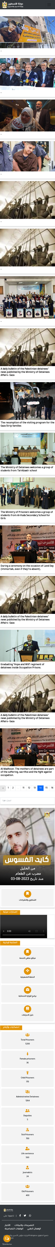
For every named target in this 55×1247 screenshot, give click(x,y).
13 (35, 788)
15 (46, 788)
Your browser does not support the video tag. (23, 926)
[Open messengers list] (7, 1238)
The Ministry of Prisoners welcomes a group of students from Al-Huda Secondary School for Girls (27, 515)
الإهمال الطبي (34, 1229)
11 (23, 788)
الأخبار (7, 1225)
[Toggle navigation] (49, 5)
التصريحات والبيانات (24, 1225)
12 (29, 788)
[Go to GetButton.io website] (7, 1244)
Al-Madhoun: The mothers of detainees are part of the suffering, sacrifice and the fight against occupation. (27, 772)
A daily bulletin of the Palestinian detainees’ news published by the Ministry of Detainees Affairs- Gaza (25, 372)
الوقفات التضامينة (14, 1229)
